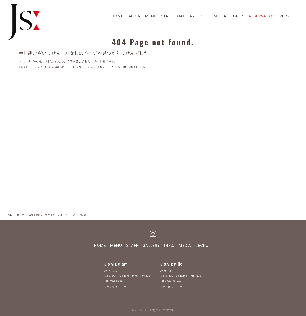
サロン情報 (110, 287)
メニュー (126, 287)
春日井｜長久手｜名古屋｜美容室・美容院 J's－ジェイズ (37, 214)
